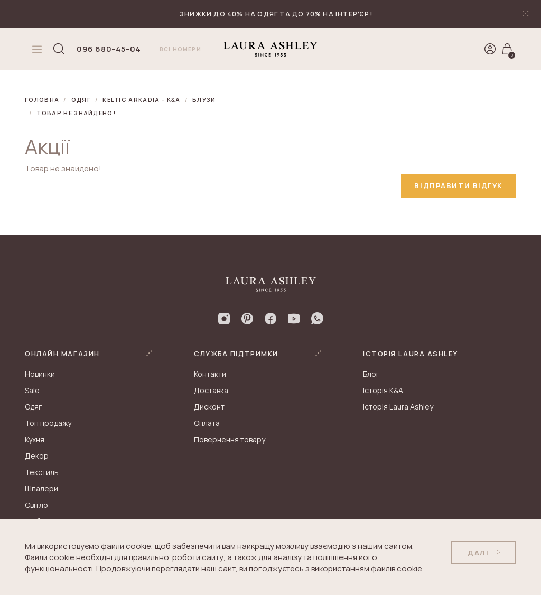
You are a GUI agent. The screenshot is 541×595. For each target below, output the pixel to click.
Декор (37, 456)
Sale (32, 390)
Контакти (210, 374)
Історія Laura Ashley (398, 407)
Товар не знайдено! (76, 113)
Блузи (204, 100)
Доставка (211, 390)
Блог (371, 374)
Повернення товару (229, 439)
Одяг (81, 100)
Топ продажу (48, 423)
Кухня (34, 439)
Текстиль (42, 472)
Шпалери (41, 489)
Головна (42, 100)
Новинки (40, 374)
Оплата (207, 423)
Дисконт (209, 407)
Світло (36, 505)
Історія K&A (383, 390)
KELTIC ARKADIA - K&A (141, 100)
